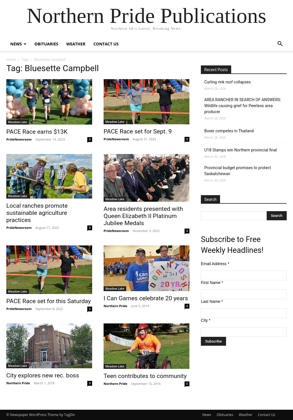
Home (11, 59)
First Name (212, 282)
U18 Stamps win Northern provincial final (240, 150)
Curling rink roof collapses (227, 82)
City (205, 320)
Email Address (215, 263)
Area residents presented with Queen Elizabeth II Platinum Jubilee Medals (143, 216)
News (16, 44)
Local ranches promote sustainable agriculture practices (37, 212)
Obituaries (46, 44)
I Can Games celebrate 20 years (146, 298)
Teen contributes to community (145, 376)
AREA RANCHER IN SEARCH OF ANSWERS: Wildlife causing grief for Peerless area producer (242, 105)
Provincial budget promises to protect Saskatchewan (237, 170)
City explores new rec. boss (42, 375)
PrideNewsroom (18, 139)
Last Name (212, 301)
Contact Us (105, 44)
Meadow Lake (17, 122)
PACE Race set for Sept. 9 (138, 131)
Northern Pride (115, 306)
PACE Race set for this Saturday (48, 301)
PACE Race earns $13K (37, 131)
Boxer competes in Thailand (229, 131)
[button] (280, 44)
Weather (75, 44)
